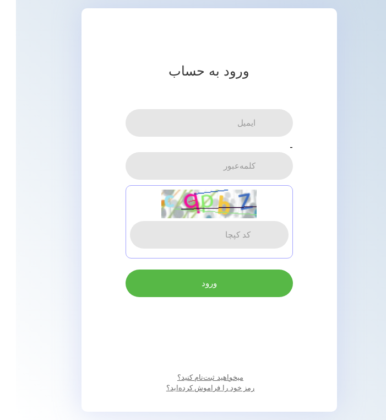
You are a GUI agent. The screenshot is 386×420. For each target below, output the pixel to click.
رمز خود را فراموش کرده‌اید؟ (194, 388)
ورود (193, 283)
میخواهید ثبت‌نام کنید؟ (194, 377)
